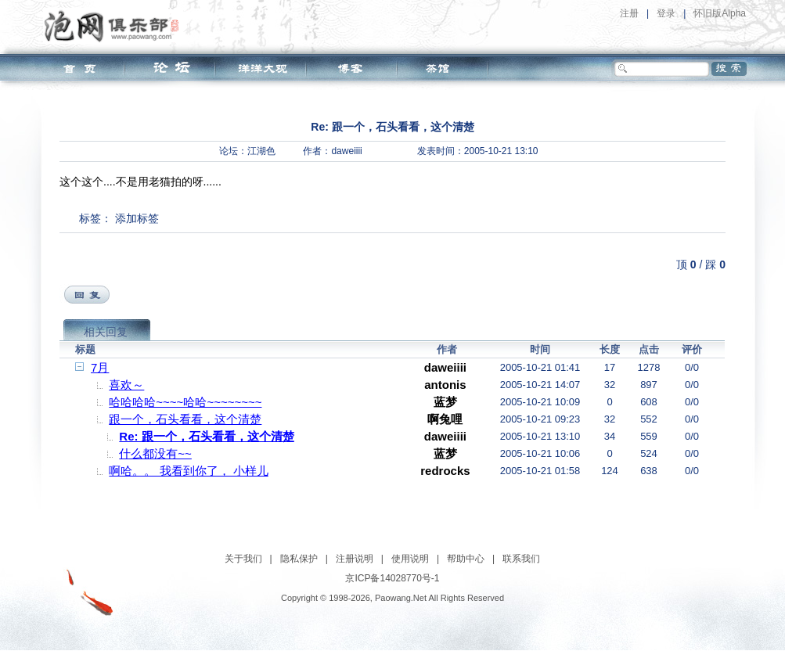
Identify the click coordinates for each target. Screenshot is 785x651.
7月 (100, 367)
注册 (629, 13)
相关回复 (106, 332)
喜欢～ (126, 384)
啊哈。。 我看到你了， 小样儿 (188, 470)
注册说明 (354, 558)
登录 (666, 13)
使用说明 (410, 558)
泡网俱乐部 (115, 26)
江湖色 (261, 151)
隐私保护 (299, 558)
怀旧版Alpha (719, 13)
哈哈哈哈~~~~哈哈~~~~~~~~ (185, 401)
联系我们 (521, 558)
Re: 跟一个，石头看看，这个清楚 (206, 436)
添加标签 (137, 218)
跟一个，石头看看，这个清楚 (185, 419)
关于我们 (243, 558)
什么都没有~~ (155, 453)
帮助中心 (465, 558)
